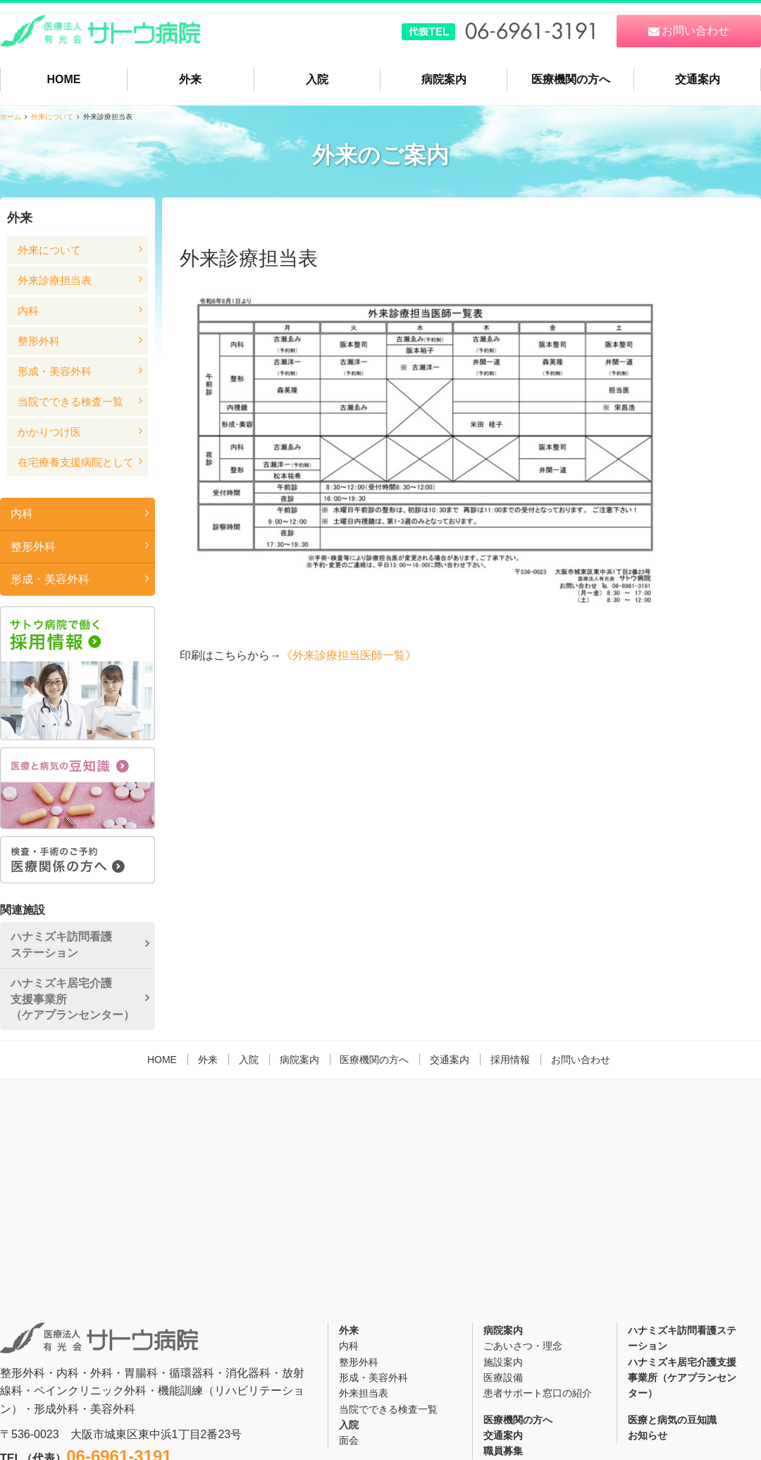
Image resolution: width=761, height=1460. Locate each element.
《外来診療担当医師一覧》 (348, 655)
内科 (28, 311)
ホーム (10, 117)
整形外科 (39, 341)
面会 (349, 1440)
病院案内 (443, 79)
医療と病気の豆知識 (672, 1419)
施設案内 (503, 1362)
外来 (190, 79)
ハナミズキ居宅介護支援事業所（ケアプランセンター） (73, 999)
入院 (317, 79)
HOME (63, 79)
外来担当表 (363, 1393)
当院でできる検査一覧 (70, 401)
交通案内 (697, 79)
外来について (52, 117)
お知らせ (647, 1435)
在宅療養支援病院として (76, 462)
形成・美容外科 (55, 371)
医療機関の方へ (570, 79)
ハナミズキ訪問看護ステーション (61, 944)
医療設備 (503, 1377)
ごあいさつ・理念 (522, 1345)
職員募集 (503, 1450)
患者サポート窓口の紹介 (537, 1393)
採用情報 (510, 1059)
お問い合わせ (580, 1059)
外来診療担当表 (55, 280)
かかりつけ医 (49, 432)
